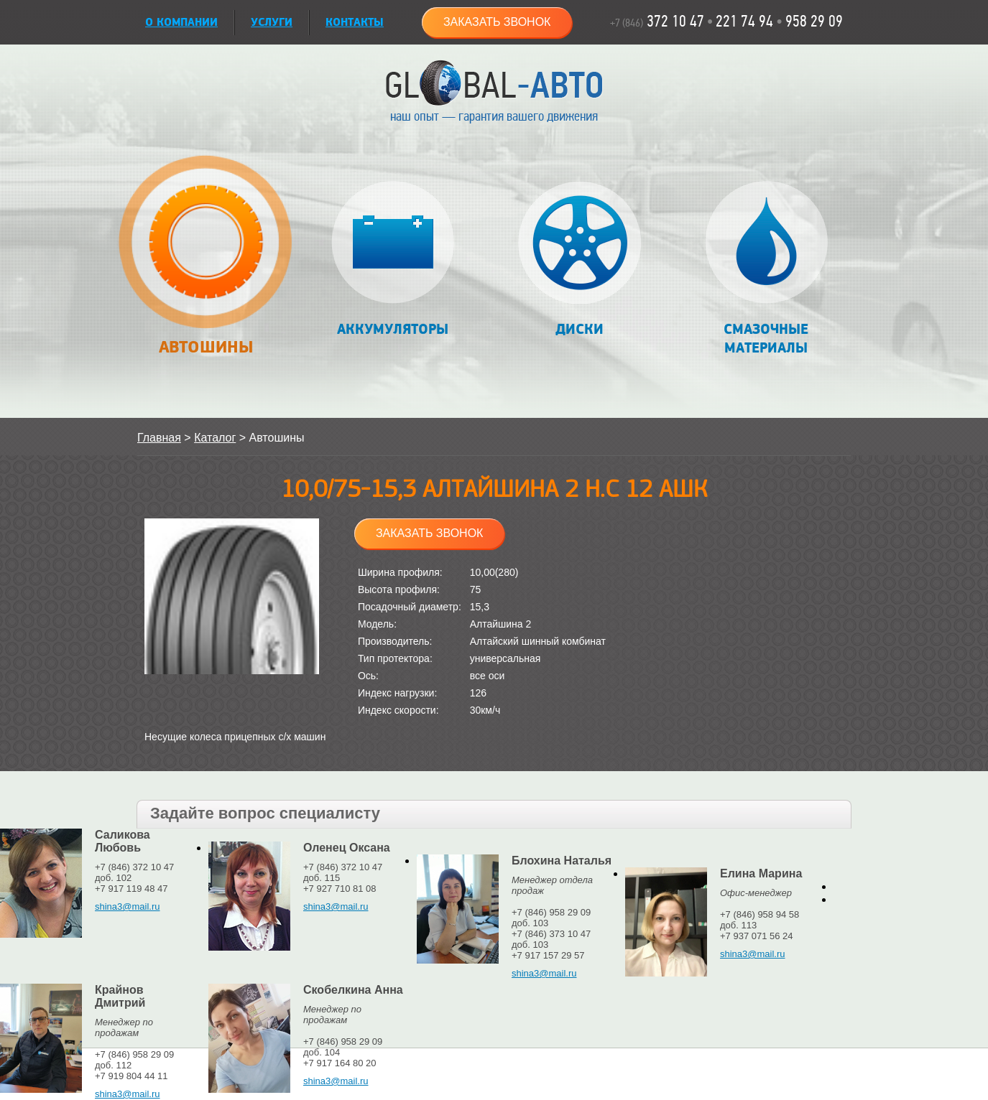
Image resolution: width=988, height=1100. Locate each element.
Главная (159, 438)
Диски (579, 259)
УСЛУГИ (271, 22)
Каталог (215, 438)
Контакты (355, 22)
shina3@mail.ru (127, 906)
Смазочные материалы (766, 269)
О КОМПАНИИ (181, 22)
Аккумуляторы (392, 259)
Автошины (205, 263)
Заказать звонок (497, 22)
